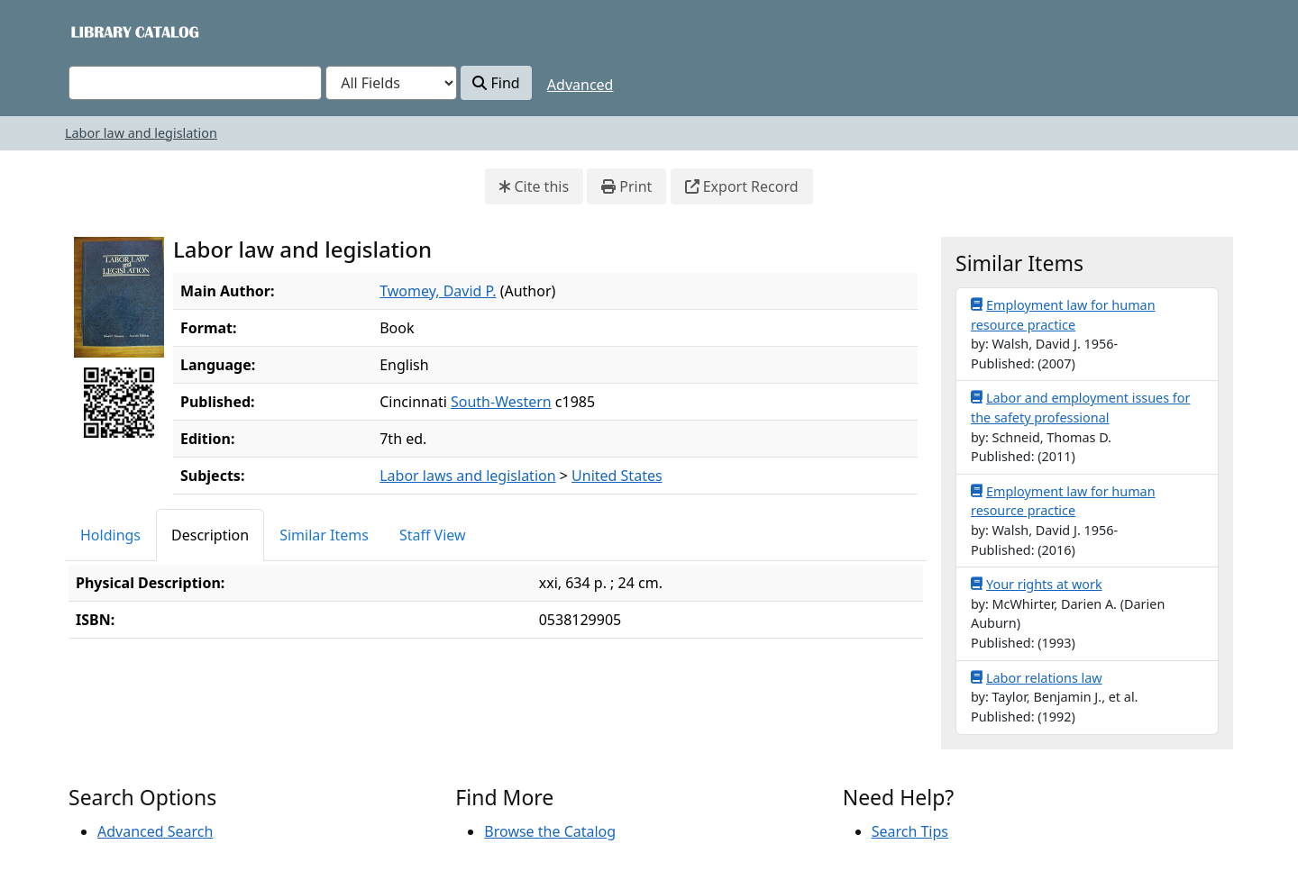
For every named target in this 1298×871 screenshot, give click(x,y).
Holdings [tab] (110, 535)
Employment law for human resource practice (1063, 314)
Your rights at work (1036, 584)
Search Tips (910, 831)
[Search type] (391, 83)
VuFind (100, 31)
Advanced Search (155, 831)
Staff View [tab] (432, 535)
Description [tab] (210, 535)
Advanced (580, 85)
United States (617, 475)
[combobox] (195, 83)
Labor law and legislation (141, 132)
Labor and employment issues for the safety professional (1080, 407)
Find (495, 83)
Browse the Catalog (550, 831)
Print (626, 186)
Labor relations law (1036, 677)
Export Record (742, 186)
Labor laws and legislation (467, 475)
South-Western (501, 402)
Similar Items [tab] (324, 535)
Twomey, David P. (437, 291)
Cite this (534, 186)
